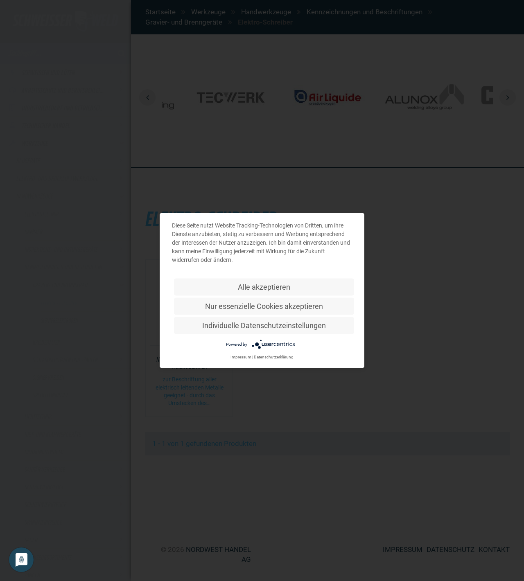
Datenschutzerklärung (274, 357)
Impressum (240, 357)
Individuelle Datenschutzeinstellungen (264, 325)
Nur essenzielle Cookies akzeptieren (264, 306)
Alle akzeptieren (264, 287)
